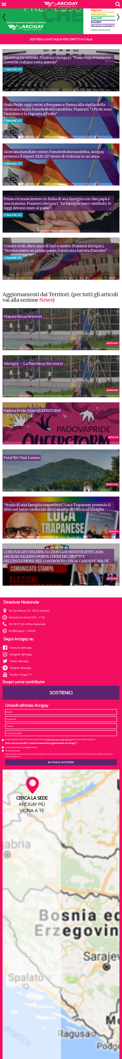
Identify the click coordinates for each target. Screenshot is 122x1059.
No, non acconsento (12, 746)
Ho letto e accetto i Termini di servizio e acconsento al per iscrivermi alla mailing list (50, 735)
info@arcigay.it (17, 626)
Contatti (31, 626)
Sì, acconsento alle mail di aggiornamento (21, 743)
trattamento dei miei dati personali (58, 735)
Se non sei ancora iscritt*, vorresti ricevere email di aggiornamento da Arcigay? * (41, 738)
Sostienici (61, 688)
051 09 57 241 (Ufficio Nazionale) (27, 619)
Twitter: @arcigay (19, 656)
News (45, 295)
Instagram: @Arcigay (20, 649)
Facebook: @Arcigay (20, 643)
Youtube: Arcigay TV (20, 670)
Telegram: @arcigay (20, 663)
